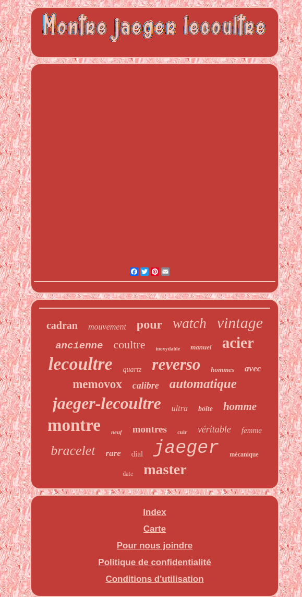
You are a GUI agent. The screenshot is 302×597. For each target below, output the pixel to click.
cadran (62, 325)
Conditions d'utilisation (154, 579)
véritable (214, 429)
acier (238, 342)
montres (149, 429)
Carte (154, 529)
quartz (132, 369)
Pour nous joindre (154, 546)
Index (154, 512)
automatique (203, 384)
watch (190, 323)
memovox (97, 384)
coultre (129, 344)
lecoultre (81, 363)
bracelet (73, 450)
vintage (240, 322)
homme (240, 406)
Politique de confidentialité (154, 562)
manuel (200, 347)
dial (137, 454)
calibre (145, 385)
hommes (222, 369)
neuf (116, 432)
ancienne (79, 346)
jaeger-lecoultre (107, 403)
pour (149, 324)
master (164, 469)
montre (74, 425)
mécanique (243, 454)
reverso (176, 364)
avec (253, 368)
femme (251, 430)
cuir (182, 432)
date (128, 473)
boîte (205, 409)
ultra (180, 408)
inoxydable (167, 349)
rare (113, 453)
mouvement (107, 326)
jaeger (186, 448)
